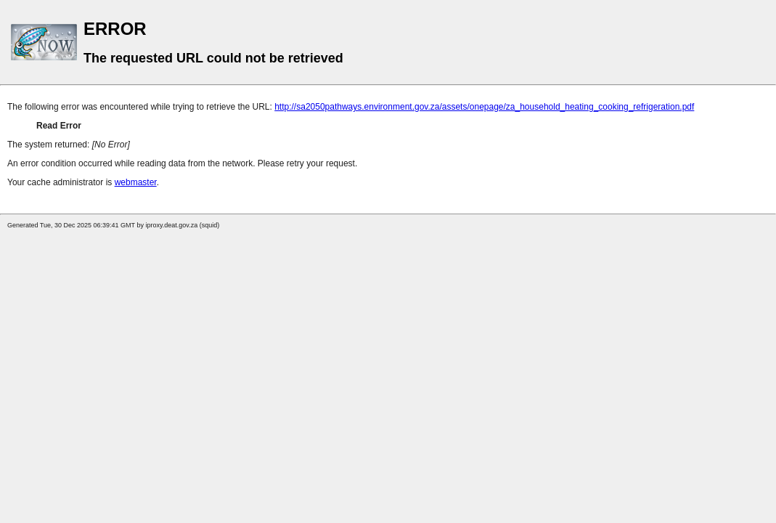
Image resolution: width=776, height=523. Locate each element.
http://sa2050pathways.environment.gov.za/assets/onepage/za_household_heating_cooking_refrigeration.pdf (484, 107)
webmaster (136, 182)
